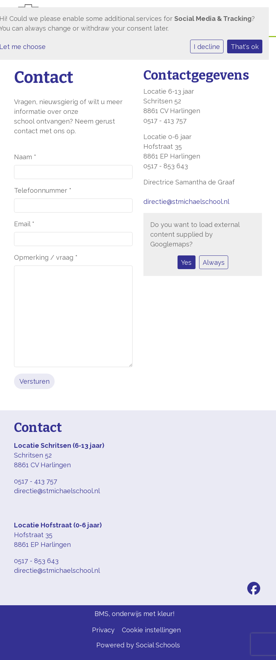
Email (24, 224)
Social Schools (158, 645)
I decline (207, 46)
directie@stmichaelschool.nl (186, 201)
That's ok (245, 46)
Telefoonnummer (43, 190)
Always (214, 262)
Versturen (34, 381)
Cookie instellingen (151, 630)
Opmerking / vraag (46, 257)
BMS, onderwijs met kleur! (135, 613)
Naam (25, 157)
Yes (186, 262)
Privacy (103, 630)
